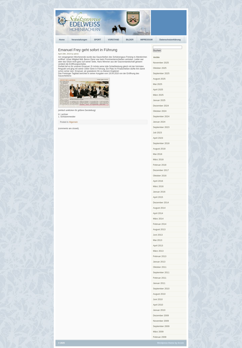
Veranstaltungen (79, 39)
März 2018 (158, 159)
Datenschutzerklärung (170, 39)
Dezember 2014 (161, 202)
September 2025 (161, 73)
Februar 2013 (159, 256)
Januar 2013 (159, 261)
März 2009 (158, 331)
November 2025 (161, 62)
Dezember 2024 (161, 105)
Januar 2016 (159, 191)
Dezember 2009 (161, 315)
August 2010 (159, 294)
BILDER (130, 39)
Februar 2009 (159, 337)
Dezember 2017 (161, 170)
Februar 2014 (159, 224)
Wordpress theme (165, 343)
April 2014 (158, 213)
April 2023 (158, 138)
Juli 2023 (157, 132)
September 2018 (161, 143)
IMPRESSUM (146, 39)
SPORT (97, 39)
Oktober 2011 (160, 267)
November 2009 (161, 321)
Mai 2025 (157, 84)
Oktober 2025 (160, 68)
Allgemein (73, 122)
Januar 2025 (159, 100)
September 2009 (161, 326)
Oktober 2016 (160, 175)
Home (62, 39)
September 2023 (161, 127)
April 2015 (158, 197)
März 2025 (158, 95)
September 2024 (161, 116)
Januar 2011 (159, 283)
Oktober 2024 (160, 111)
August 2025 (159, 79)
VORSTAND (113, 39)
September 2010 (161, 288)
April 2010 (158, 304)
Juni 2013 (158, 235)
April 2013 (158, 245)
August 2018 (159, 148)
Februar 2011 (159, 278)
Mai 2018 (157, 154)
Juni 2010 (158, 299)
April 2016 (158, 181)
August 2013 (159, 229)
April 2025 (158, 89)
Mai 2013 (157, 240)
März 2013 (158, 251)
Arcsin (181, 343)
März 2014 (158, 218)
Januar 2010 (159, 310)
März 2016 (158, 186)
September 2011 (161, 272)
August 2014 (159, 208)
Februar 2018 (159, 165)
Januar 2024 (159, 122)
